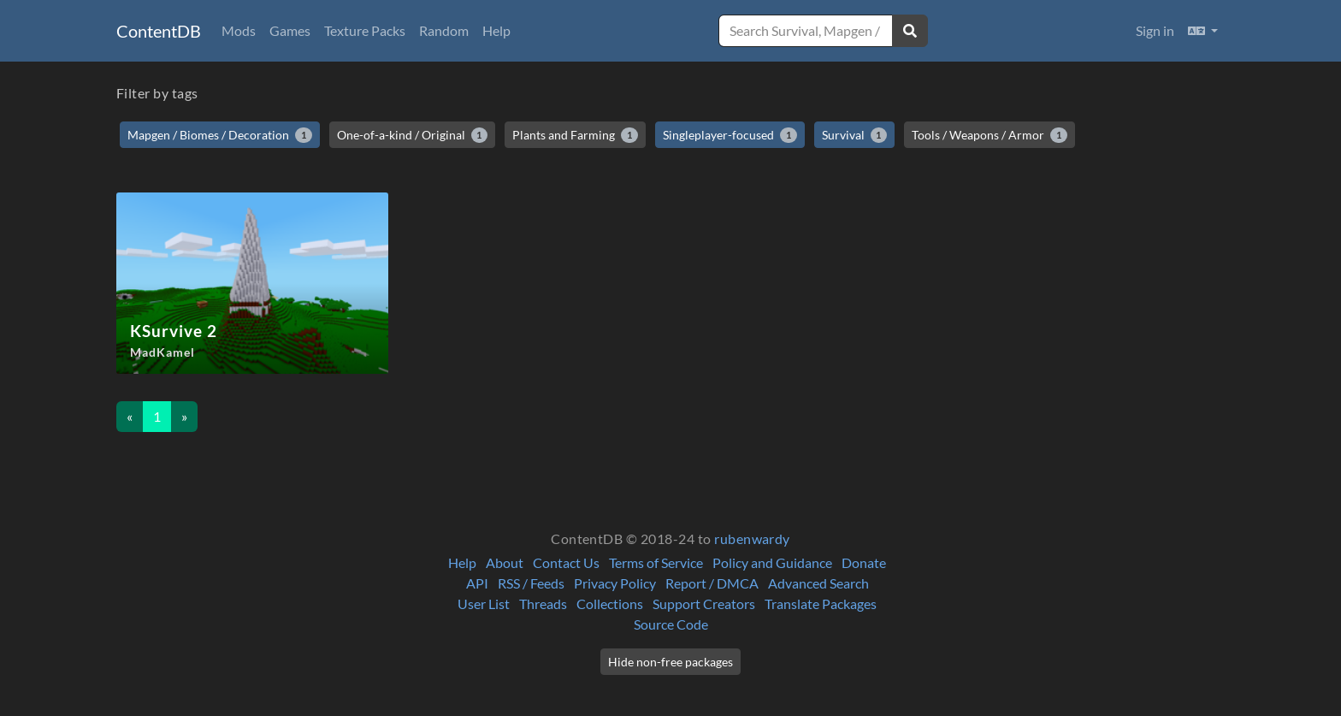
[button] (1203, 31)
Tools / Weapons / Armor (989, 135)
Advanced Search (818, 583)
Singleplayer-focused (730, 135)
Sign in (1155, 30)
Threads (543, 603)
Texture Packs (364, 30)
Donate (864, 562)
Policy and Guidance (772, 562)
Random (444, 30)
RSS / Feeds (531, 583)
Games (289, 30)
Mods (239, 30)
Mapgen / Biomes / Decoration (219, 135)
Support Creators (704, 603)
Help (496, 30)
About (504, 562)
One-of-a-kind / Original (412, 135)
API (477, 583)
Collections (609, 603)
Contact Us (566, 562)
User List (484, 603)
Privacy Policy (615, 583)
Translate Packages (821, 603)
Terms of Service (656, 562)
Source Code (671, 624)
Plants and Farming (575, 135)
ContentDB (158, 31)
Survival (855, 135)
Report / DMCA (712, 583)
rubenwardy (752, 538)
